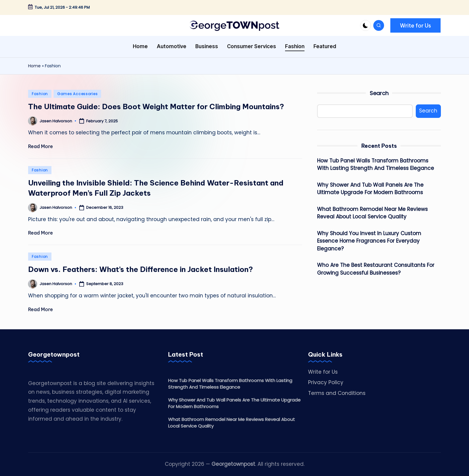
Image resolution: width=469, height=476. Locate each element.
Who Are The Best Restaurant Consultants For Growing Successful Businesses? (375, 268)
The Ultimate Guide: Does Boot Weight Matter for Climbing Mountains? (156, 106)
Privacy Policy (325, 382)
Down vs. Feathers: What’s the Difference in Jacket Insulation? (140, 269)
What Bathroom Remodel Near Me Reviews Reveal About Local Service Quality (372, 213)
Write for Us (323, 371)
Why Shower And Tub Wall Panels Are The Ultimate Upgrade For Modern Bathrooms (370, 188)
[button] (415, 25)
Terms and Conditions (337, 393)
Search (379, 93)
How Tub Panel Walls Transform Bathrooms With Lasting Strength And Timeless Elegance (375, 164)
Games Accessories (77, 93)
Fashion (40, 93)
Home (34, 66)
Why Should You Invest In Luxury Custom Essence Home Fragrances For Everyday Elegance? (369, 241)
